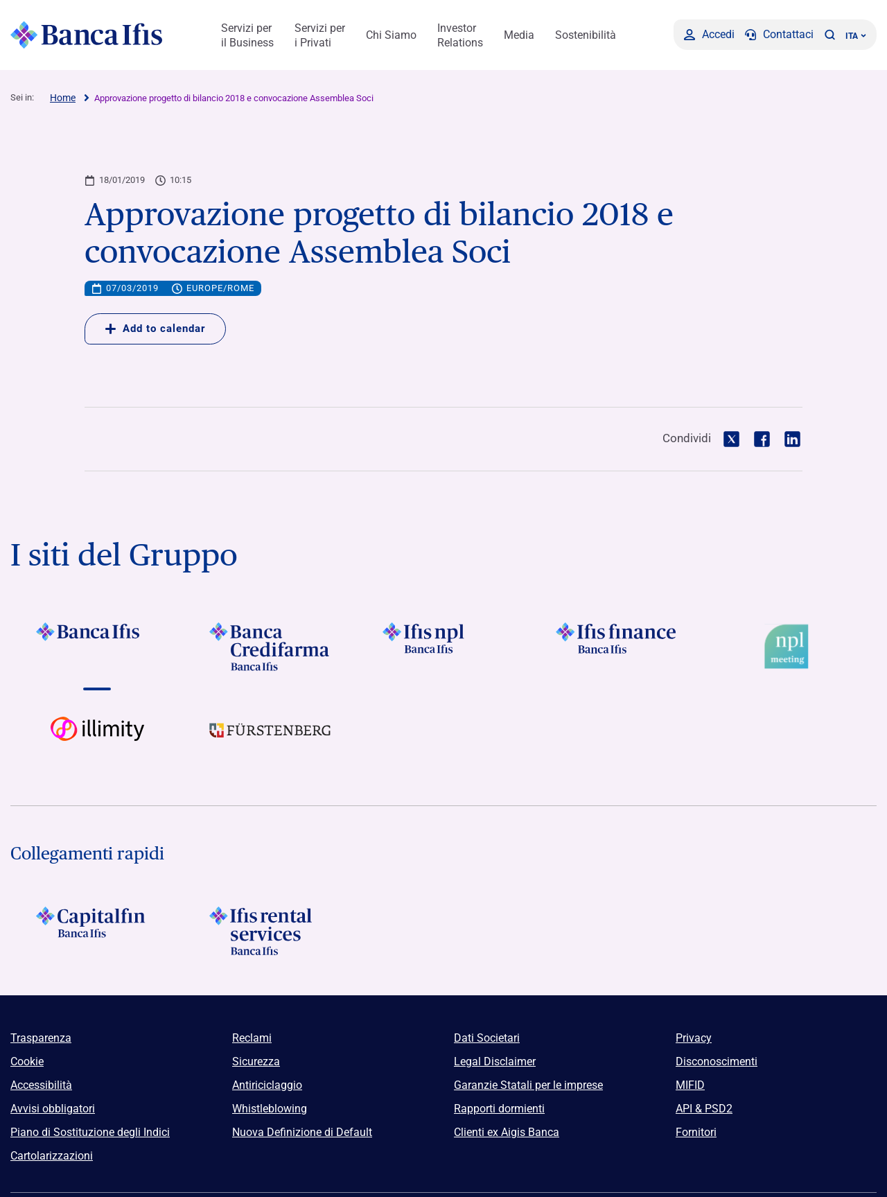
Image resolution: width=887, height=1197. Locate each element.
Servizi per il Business (247, 35)
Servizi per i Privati (320, 35)
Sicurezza (256, 1061)
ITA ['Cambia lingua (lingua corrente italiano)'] (855, 36)
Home (63, 97)
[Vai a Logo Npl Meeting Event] (790, 646)
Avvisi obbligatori (52, 1108)
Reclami (252, 1038)
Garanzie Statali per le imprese (528, 1085)
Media (519, 35)
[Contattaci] (779, 34)
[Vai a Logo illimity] (97, 741)
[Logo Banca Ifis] (86, 35)
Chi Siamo (391, 35)
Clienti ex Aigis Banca (506, 1132)
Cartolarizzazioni (51, 1155)
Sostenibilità (585, 35)
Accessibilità (41, 1085)
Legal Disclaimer (495, 1061)
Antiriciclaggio (267, 1085)
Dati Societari (487, 1038)
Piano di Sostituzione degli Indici (90, 1132)
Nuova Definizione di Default (302, 1132)
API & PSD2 (704, 1108)
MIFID (690, 1085)
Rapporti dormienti (499, 1108)
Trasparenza (40, 1038)
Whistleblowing (269, 1108)
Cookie (27, 1061)
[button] (829, 34)
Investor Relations (460, 35)
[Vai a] (97, 646)
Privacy (694, 1038)
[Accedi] (709, 34)
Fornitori (696, 1132)
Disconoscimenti (716, 1061)
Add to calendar (155, 328)
